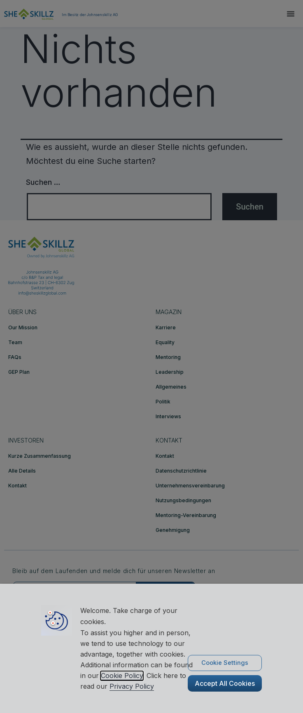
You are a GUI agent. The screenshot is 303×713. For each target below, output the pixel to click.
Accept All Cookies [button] (225, 683)
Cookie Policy (122, 675)
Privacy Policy (132, 686)
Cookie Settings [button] (224, 662)
